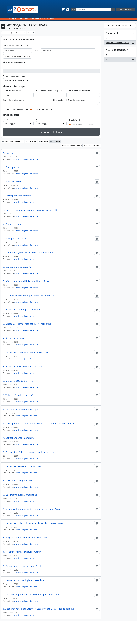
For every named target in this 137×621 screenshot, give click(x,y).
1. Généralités (10, 153)
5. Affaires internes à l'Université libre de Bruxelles (28, 281)
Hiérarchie (31, 141)
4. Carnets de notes (13, 224)
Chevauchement (78, 124)
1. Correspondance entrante (17, 195)
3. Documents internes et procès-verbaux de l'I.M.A (28, 295)
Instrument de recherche (79, 90)
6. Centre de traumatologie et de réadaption (25, 580)
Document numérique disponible (50, 90)
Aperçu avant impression (12, 141)
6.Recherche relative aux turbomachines (23, 552)
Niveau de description (12, 90)
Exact (91, 124)
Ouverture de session (125, 10)
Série (120, 60)
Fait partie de (112, 33)
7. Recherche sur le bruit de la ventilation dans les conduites (33, 523)
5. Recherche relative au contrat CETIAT (23, 466)
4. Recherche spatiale (13, 338)
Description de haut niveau (14, 76)
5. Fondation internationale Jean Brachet (23, 566)
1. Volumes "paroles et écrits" (18, 395)
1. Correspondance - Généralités (19, 438)
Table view (55, 141)
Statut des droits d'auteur (13, 100)
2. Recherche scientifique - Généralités (22, 309)
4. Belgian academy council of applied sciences (26, 537)
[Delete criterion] (99, 50)
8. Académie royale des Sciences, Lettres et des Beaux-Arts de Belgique (38, 609)
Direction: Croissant (91, 146)
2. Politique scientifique (14, 238)
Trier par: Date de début (71, 146)
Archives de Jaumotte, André (26, 159)
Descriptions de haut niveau (17, 109)
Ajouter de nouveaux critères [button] (16, 56)
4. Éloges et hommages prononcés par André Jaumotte (30, 210)
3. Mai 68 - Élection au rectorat (18, 381)
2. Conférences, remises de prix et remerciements (28, 252)
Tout (108, 38)
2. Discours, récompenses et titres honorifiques (27, 324)
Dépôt (5, 67)
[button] (62, 9)
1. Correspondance (12, 167)
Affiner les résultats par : (120, 25)
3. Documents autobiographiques (20, 495)
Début (5, 119)
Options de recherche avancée (18, 39)
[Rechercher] (93, 9)
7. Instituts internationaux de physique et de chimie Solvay (32, 509)
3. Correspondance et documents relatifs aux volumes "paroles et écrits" (39, 423)
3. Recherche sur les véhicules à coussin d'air (25, 352)
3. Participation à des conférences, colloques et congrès (31, 452)
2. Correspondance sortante (17, 267)
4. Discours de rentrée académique (20, 409)
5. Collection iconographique (17, 480)
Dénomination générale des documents (69, 100)
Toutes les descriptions (42, 109)
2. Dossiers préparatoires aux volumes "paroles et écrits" (31, 594)
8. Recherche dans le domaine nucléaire (23, 366)
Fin (37, 119)
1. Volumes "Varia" (12, 181)
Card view (44, 141)
